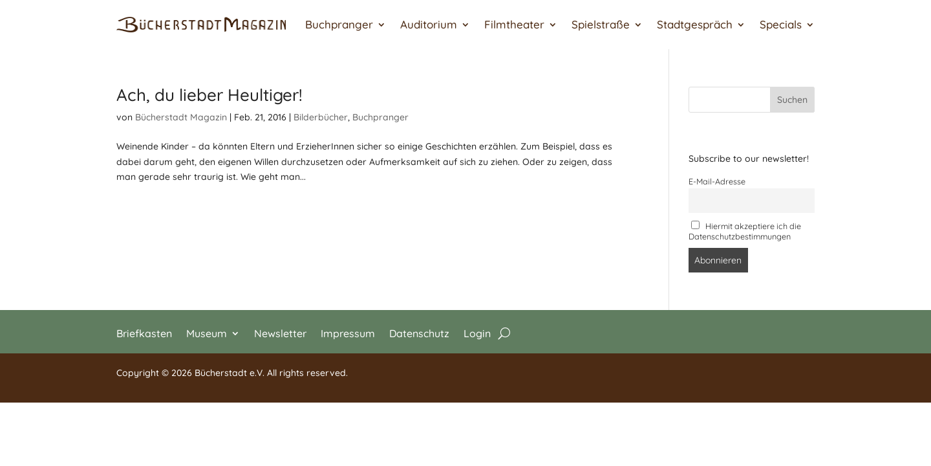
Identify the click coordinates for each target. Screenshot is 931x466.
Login (477, 332)
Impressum (348, 332)
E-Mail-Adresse (717, 181)
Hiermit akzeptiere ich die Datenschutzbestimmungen (745, 231)
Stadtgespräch (695, 24)
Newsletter (280, 332)
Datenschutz (419, 332)
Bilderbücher (321, 117)
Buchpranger (339, 24)
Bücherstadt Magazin (181, 117)
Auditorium (428, 24)
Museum (206, 332)
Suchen (792, 99)
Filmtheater (514, 24)
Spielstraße (601, 24)
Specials (781, 24)
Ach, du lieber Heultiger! (209, 94)
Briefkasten (144, 332)
